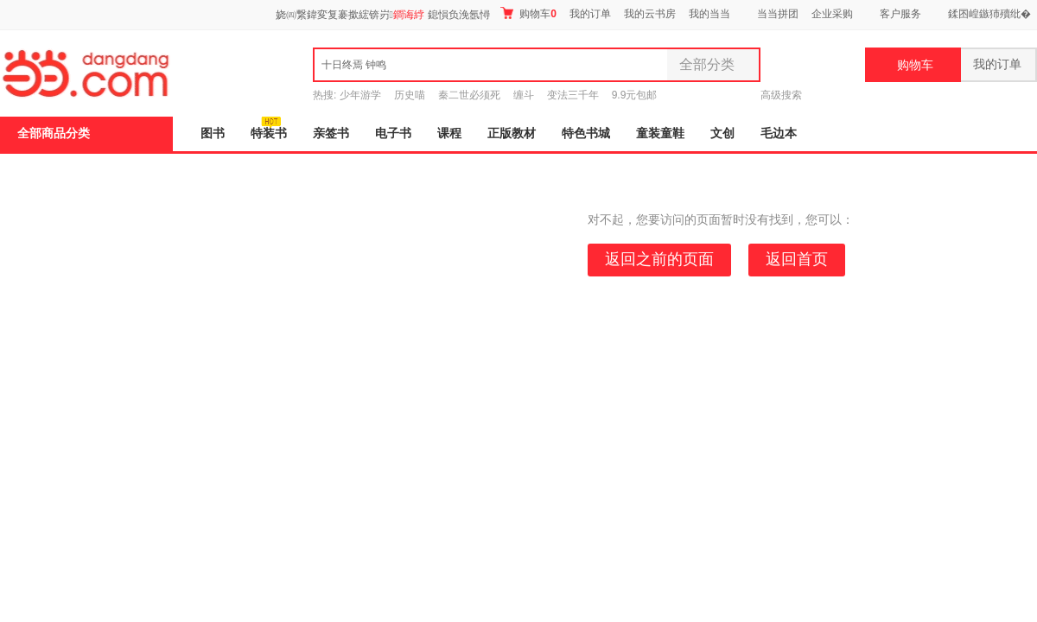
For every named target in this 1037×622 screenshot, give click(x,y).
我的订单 (590, 14)
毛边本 (778, 133)
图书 (212, 133)
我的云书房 (650, 14)
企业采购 (832, 14)
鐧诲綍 (408, 15)
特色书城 (586, 133)
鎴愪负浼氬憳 (459, 15)
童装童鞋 (660, 133)
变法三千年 (573, 95)
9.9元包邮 (635, 95)
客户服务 (900, 14)
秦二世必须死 (469, 95)
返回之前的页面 (659, 259)
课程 (449, 133)
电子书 (393, 133)
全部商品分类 (53, 133)
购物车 (528, 13)
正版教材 (511, 133)
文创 (722, 133)
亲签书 (331, 133)
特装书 (269, 133)
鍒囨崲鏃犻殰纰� (989, 14)
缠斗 (523, 95)
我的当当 (709, 14)
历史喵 (409, 95)
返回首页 (797, 259)
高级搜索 (781, 95)
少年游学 (360, 95)
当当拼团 (777, 14)
